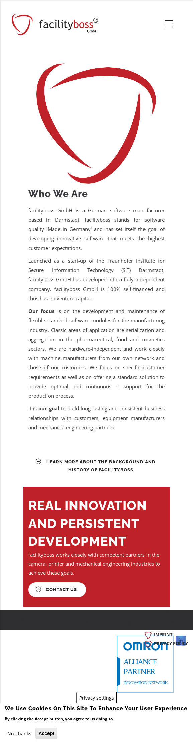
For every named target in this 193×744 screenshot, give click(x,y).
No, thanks (19, 733)
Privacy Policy (171, 643)
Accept (46, 733)
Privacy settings (96, 698)
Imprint (163, 634)
